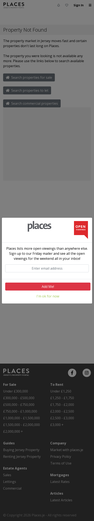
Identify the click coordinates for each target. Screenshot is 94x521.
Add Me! (48, 286)
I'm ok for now (47, 296)
